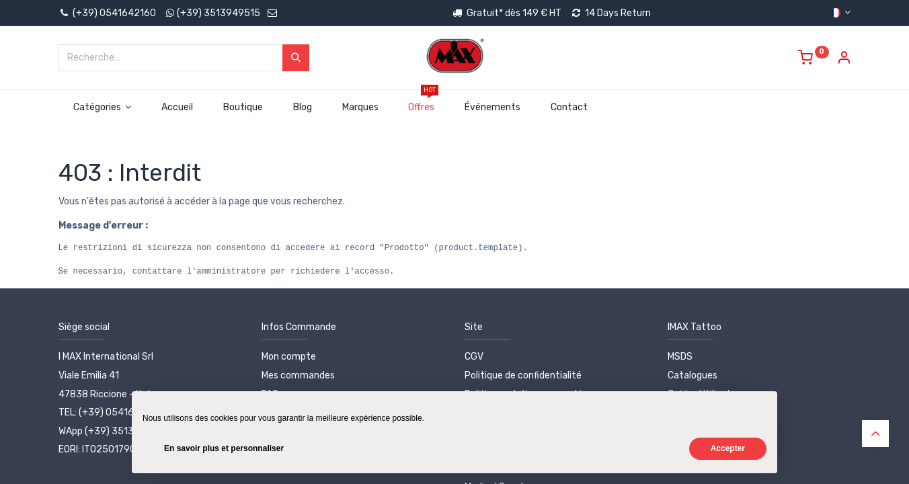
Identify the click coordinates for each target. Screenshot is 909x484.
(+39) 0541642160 (107, 13)
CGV (474, 356)
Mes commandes (298, 375)
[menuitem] (177, 107)
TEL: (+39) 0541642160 (110, 412)
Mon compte (289, 356)
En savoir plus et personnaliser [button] (224, 448)
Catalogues (692, 375)
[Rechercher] (295, 57)
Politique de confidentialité (523, 375)
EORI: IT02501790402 (106, 449)
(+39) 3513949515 (218, 13)
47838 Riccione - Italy (106, 394)
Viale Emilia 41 (88, 375)
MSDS (680, 356)
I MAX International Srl (105, 356)
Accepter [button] (728, 448)
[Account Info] (843, 59)
